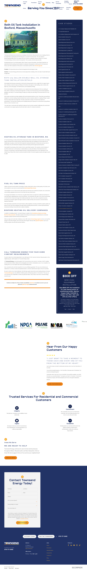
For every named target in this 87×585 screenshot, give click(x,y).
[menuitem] (69, 29)
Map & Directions (29, 548)
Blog (53, 2)
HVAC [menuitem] (43, 8)
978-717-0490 (76, 2)
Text (65, 309)
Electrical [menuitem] (49, 8)
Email (69, 309)
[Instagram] (77, 545)
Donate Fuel (49, 552)
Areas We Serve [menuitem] (68, 8)
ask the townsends (46, 536)
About (48, 545)
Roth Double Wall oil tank (30, 188)
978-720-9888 (78, 4)
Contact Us (78, 8)
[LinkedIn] (71, 545)
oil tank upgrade (38, 65)
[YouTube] (74, 545)
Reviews (48, 560)
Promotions (34, 2)
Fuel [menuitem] (40, 8)
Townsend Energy (8, 272)
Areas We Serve (50, 550)
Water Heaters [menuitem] (55, 8)
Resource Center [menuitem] (61, 8)
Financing (48, 2)
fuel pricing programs (36, 219)
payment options (39, 220)
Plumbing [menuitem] (34, 8)
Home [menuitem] (24, 8)
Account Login (29, 536)
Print (74, 309)
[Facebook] (68, 545)
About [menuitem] (29, 8)
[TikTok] (79, 545)
